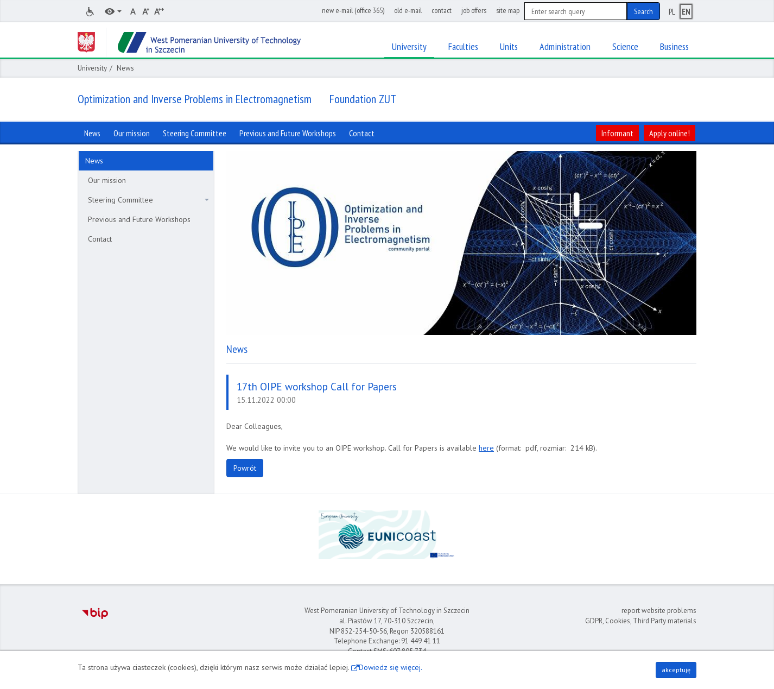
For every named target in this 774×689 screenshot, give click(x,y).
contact (442, 10)
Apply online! (669, 133)
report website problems (658, 610)
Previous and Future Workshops (139, 219)
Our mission (107, 180)
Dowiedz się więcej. (390, 667)
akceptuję (676, 670)
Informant (617, 133)
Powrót (244, 468)
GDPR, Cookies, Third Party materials (640, 620)
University (92, 68)
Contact (100, 239)
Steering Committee (148, 200)
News (94, 161)
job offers (473, 10)
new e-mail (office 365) (353, 10)
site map (507, 10)
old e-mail (408, 10)
